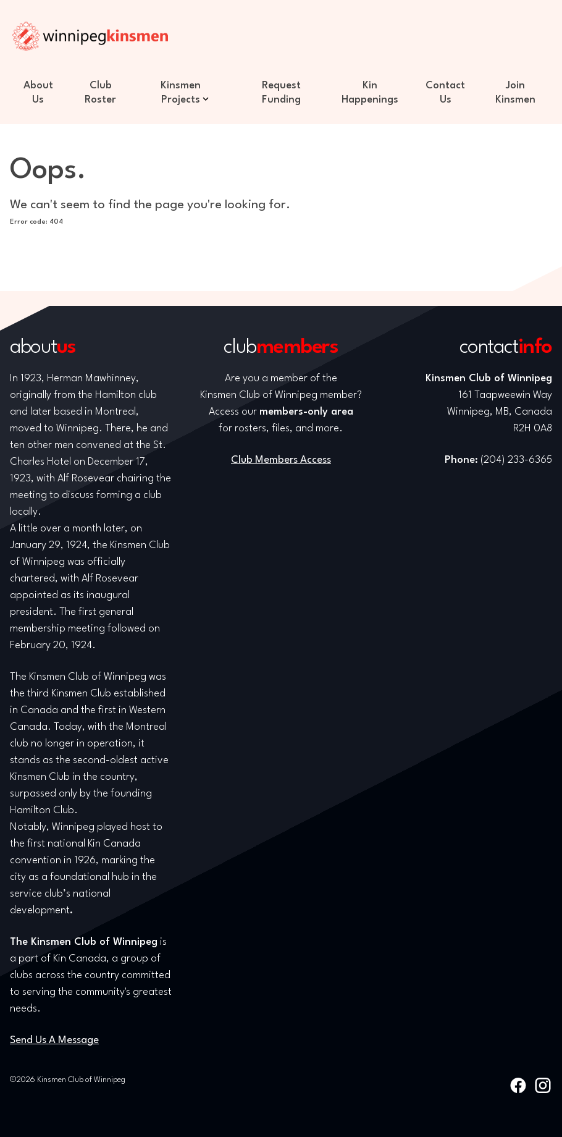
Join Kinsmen (515, 92)
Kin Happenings (370, 92)
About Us (38, 92)
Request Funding (281, 92)
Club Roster (100, 92)
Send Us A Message (54, 1040)
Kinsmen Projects (181, 92)
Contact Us (445, 92)
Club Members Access (281, 460)
